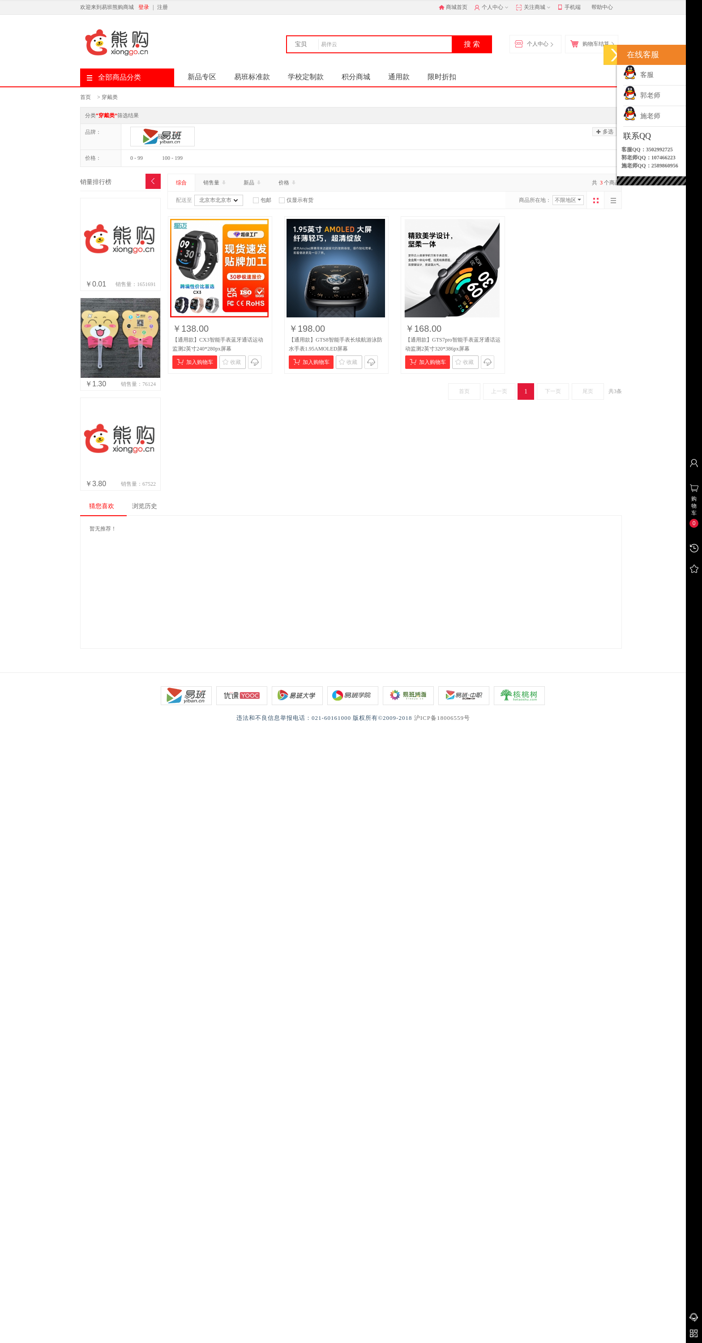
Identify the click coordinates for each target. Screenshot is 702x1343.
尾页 (587, 391)
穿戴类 (110, 97)
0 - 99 (136, 158)
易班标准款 (252, 77)
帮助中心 (602, 7)
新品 (253, 183)
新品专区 (202, 77)
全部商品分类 (114, 77)
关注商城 (534, 7)
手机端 (569, 7)
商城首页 (453, 7)
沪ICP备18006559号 (442, 717)
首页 (85, 97)
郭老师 (641, 95)
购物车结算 (592, 44)
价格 (287, 183)
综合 (181, 183)
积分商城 (356, 77)
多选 (604, 131)
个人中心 (492, 7)
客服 (638, 74)
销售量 (215, 183)
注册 (162, 7)
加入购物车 (195, 362)
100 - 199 (172, 158)
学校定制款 (306, 77)
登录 (143, 7)
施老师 (641, 116)
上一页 (499, 391)
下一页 (553, 391)
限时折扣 (442, 77)
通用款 (399, 77)
